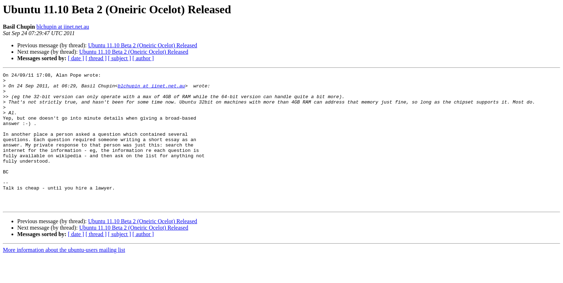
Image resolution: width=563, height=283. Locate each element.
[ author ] (143, 58)
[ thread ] (96, 58)
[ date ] (76, 58)
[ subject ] (119, 58)
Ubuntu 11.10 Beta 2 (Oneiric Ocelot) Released (142, 45)
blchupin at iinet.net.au (62, 27)
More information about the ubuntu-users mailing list (64, 277)
